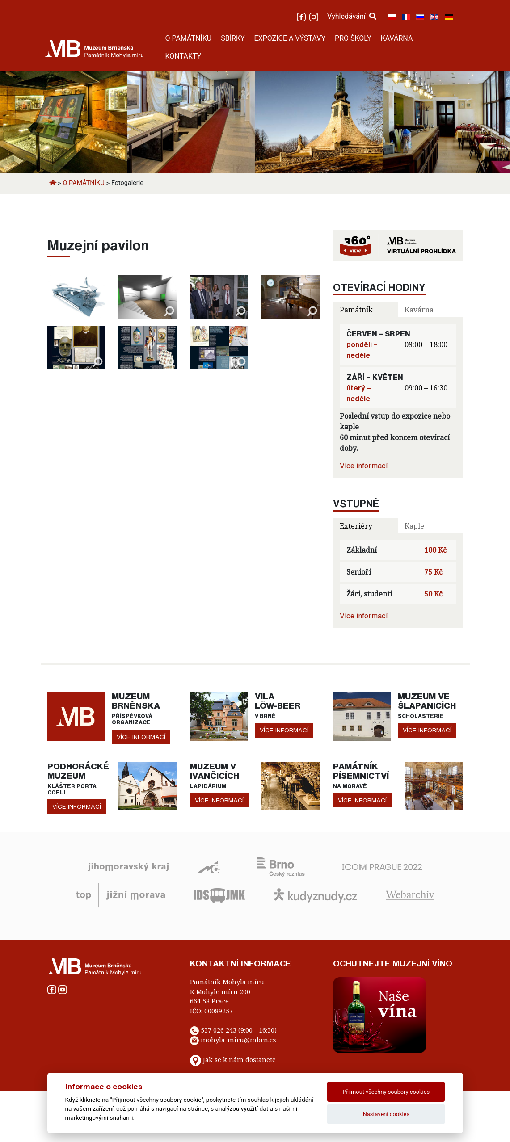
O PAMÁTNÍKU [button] (188, 38)
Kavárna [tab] (419, 310)
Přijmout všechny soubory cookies (386, 1091)
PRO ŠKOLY (353, 38)
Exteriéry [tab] (356, 526)
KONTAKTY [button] (183, 56)
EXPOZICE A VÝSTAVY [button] (290, 38)
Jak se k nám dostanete (239, 1059)
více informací (141, 736)
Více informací (364, 465)
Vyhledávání (351, 16)
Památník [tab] (356, 310)
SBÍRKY (232, 38)
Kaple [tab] (414, 526)
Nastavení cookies (386, 1114)
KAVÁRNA (397, 38)
